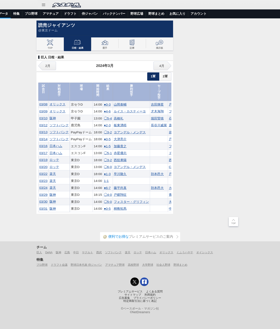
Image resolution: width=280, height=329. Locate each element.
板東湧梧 (120, 125)
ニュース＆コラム (30, 13)
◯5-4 (108, 118)
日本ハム (56, 146)
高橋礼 (118, 118)
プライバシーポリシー (147, 298)
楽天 (53, 174)
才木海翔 (157, 111)
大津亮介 (120, 139)
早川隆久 (120, 174)
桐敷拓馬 (120, 208)
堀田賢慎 (157, 118)
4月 (161, 66)
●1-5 (107, 146)
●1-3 (107, 174)
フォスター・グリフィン (131, 202)
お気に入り (251, 13)
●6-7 (107, 188)
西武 (99, 252)
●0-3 (107, 104)
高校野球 (133, 264)
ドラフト (144, 13)
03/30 (43, 201)
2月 (47, 66)
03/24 (43, 187)
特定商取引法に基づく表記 (140, 300)
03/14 (43, 139)
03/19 (43, 160)
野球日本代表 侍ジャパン (86, 264)
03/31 (43, 208)
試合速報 (54, 13)
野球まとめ (230, 13)
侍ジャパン (164, 13)
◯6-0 (108, 167)
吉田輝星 (157, 104)
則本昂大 (157, 174)
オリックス (58, 104)
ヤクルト (87, 252)
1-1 (106, 181)
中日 (76, 252)
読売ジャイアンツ (56, 25)
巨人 (39, 252)
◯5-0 (108, 202)
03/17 (43, 153)
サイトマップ (132, 294)
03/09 (43, 111)
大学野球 (147, 264)
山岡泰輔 (120, 104)
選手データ (74, 13)
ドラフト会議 (59, 264)
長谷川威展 (159, 125)
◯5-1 (108, 153)
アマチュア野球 (115, 264)
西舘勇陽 (120, 160)
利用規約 (150, 294)
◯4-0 (108, 194)
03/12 (43, 125)
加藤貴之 (120, 146)
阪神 (53, 118)
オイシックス (204, 252)
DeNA (48, 252)
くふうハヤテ (184, 252)
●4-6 (107, 111)
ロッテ (54, 160)
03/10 (43, 118)
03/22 (43, 174)
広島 (67, 252)
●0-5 (107, 139)
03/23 (43, 181)
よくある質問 (154, 291)
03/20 (43, 167)
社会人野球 (163, 264)
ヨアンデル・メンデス (130, 132)
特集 (90, 13)
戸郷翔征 (120, 194)
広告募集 (124, 298)
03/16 (43, 146)
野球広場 (210, 13)
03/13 (43, 132)
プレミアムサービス (130, 291)
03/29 (43, 194)
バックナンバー (188, 13)
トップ (7, 13)
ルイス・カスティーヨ (130, 111)
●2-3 (107, 125)
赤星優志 (120, 153)
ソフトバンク (59, 125)
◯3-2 (108, 132)
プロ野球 (105, 13)
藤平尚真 (120, 188)
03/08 (43, 104)
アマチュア (125, 13)
